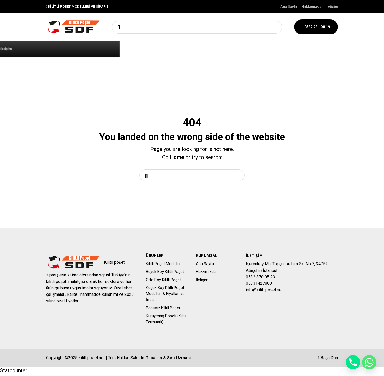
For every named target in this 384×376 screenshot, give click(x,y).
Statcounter (13, 372)
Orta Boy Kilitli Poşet (163, 281)
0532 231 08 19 (316, 27)
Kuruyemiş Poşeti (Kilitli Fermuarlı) (166, 320)
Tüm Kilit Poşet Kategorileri (114, 48)
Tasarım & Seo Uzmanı (168, 359)
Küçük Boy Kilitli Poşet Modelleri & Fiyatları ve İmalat (165, 295)
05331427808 (259, 284)
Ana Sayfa (288, 6)
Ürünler (198, 49)
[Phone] (353, 362)
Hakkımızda (311, 6)
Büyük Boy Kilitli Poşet (165, 273)
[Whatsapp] (369, 362)
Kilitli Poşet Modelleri (163, 265)
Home (177, 157)
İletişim (332, 6)
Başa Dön (328, 359)
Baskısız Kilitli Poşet (163, 309)
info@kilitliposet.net (264, 291)
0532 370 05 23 (260, 278)
